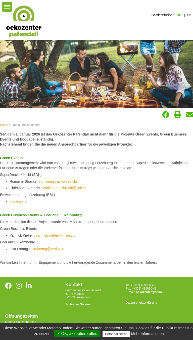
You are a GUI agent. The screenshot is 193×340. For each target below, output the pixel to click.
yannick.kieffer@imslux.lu (56, 235)
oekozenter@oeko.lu (150, 292)
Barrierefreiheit (162, 15)
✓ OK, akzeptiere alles (77, 333)
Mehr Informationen (147, 333)
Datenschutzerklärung (141, 302)
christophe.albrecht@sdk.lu (64, 188)
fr (189, 15)
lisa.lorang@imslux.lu (47, 249)
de (179, 15)
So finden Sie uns (78, 304)
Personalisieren (116, 334)
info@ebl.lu (18, 201)
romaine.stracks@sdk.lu (58, 181)
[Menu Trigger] (7, 7)
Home (4, 125)
